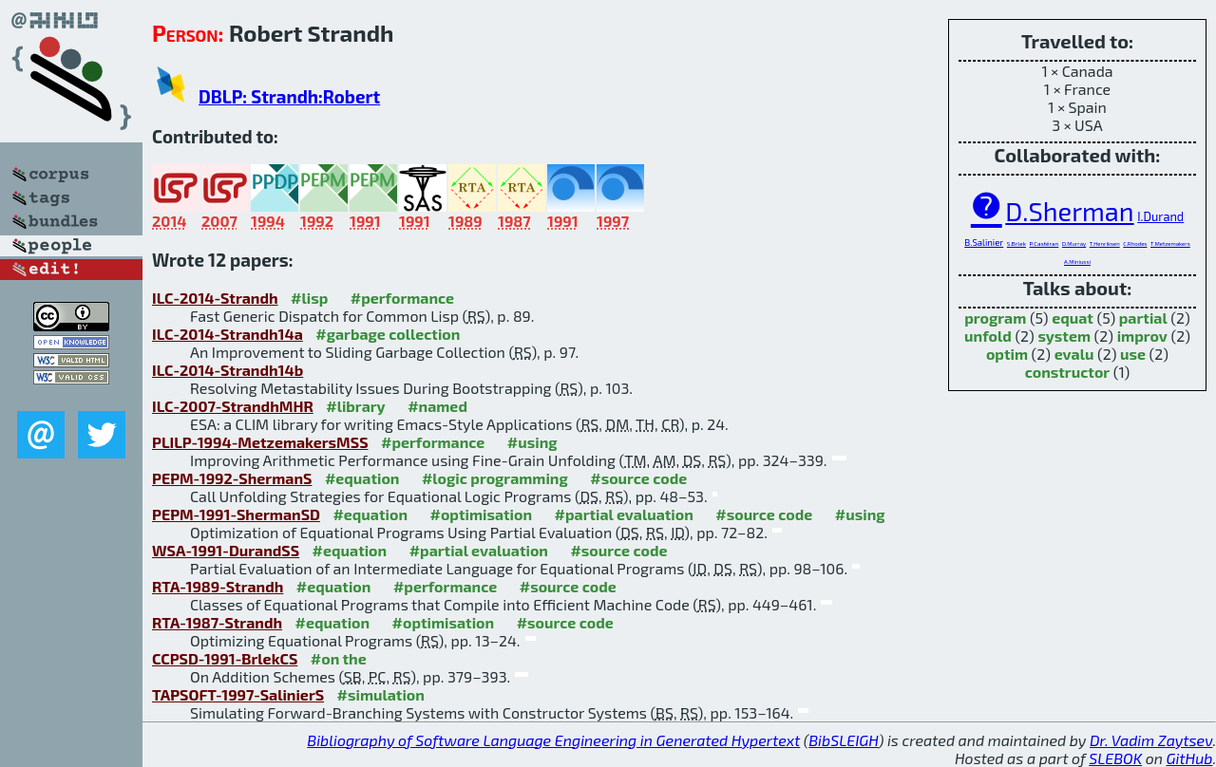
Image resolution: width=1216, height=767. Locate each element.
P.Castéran (1044, 243)
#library (355, 406)
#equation (362, 478)
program (995, 318)
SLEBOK (1115, 758)
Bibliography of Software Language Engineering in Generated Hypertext (553, 740)
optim (1007, 354)
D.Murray (1074, 243)
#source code (638, 478)
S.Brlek (1016, 243)
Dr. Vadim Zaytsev (1151, 740)
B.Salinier (983, 242)
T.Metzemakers (1170, 243)
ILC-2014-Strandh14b (227, 370)
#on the (339, 658)
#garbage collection (387, 334)
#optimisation (480, 514)
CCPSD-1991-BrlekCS (224, 658)
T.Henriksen (1105, 243)
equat (1072, 318)
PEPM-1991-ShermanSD (236, 514)
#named (437, 406)
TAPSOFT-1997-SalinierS (238, 694)
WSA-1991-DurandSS (225, 550)
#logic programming (495, 478)
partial (1143, 318)
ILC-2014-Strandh (215, 298)
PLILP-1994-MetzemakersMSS (260, 442)
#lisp (309, 298)
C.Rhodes (1135, 243)
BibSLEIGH (843, 740)
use (1133, 354)
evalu (1074, 354)
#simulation (381, 694)
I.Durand (1160, 216)
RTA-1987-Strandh (217, 622)
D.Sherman (1069, 211)
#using (532, 442)
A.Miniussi (1077, 261)
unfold (988, 336)
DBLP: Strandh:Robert (289, 96)
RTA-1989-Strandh (217, 586)
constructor (1067, 372)
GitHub (1190, 758)
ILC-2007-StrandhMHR (233, 406)
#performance (402, 298)
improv (1142, 336)
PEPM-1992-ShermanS (232, 478)
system (1064, 336)
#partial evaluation (624, 514)
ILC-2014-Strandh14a (227, 334)
